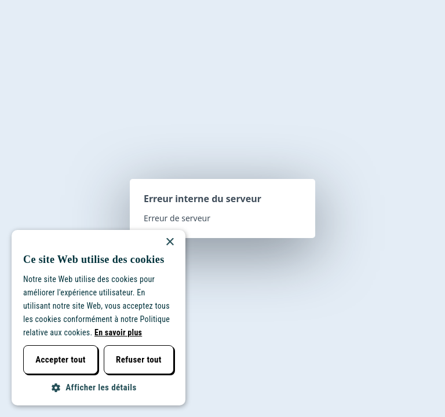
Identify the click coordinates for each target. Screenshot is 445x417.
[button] (98, 388)
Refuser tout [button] (139, 359)
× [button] (169, 242)
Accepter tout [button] (60, 359)
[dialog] (98, 317)
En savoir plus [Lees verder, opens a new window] (118, 332)
